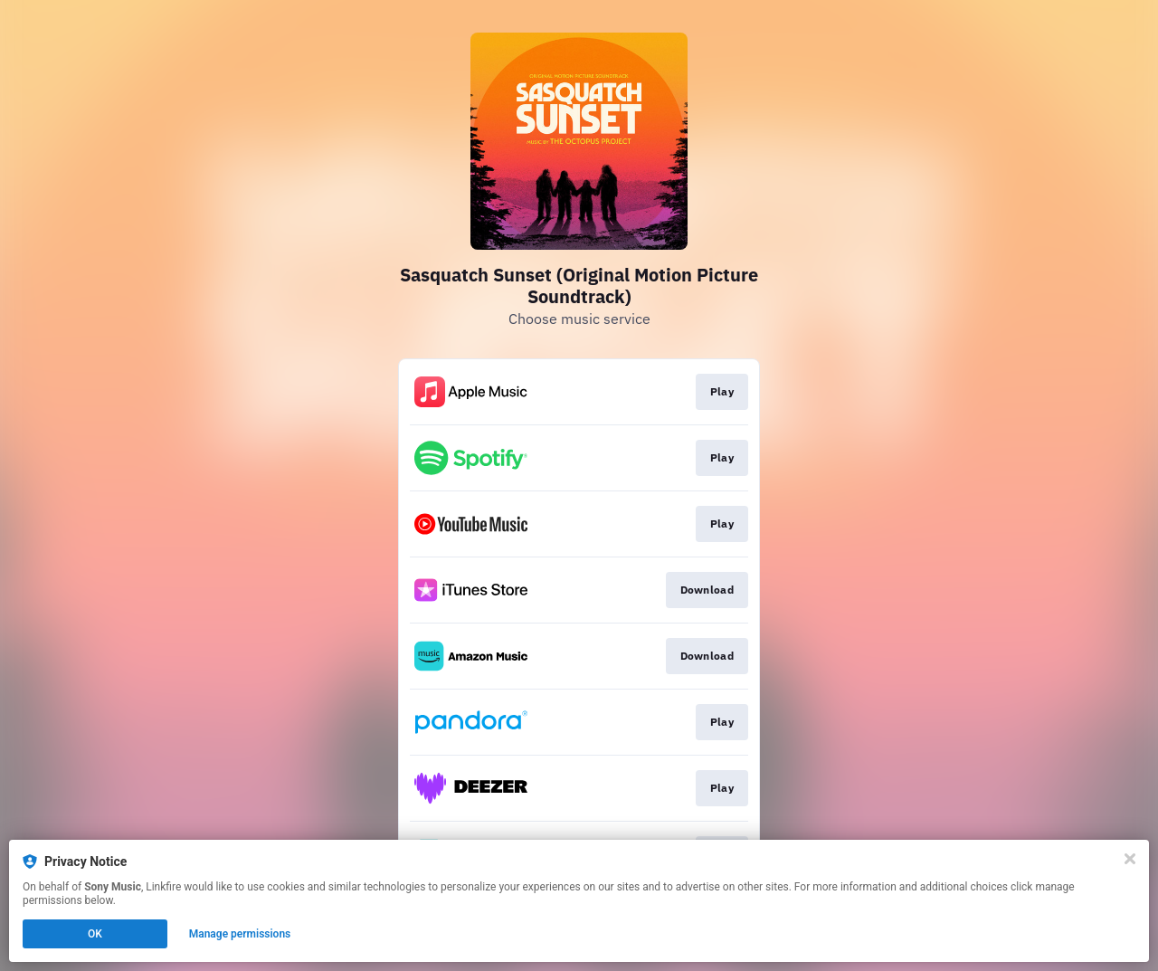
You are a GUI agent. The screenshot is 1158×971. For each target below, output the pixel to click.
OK (95, 934)
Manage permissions (240, 934)
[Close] (1129, 858)
